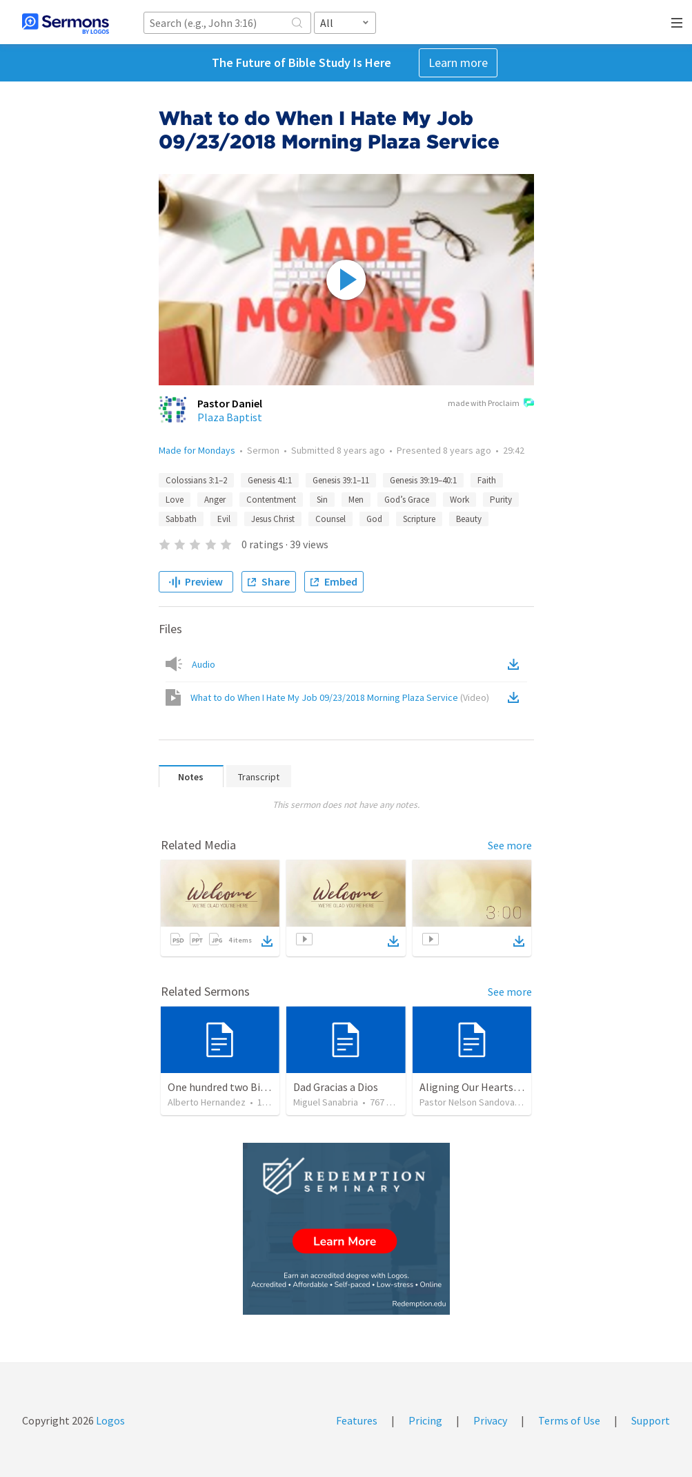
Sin (322, 499)
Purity (501, 499)
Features (356, 1420)
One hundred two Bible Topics (238, 1087)
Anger (215, 499)
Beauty (469, 519)
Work (459, 499)
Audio (203, 664)
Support (650, 1420)
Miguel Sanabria (325, 1102)
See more (510, 845)
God (374, 519)
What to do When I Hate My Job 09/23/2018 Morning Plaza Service (339, 697)
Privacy (490, 1420)
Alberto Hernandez (207, 1102)
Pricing (425, 1420)
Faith (486, 480)
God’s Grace (406, 499)
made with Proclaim (491, 404)
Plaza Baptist (229, 417)
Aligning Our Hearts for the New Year (506, 1087)
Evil (223, 519)
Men (356, 499)
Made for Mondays (197, 450)
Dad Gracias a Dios (335, 1087)
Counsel (330, 519)
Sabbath (181, 519)
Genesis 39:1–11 (341, 480)
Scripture (419, 519)
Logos (109, 1420)
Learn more (458, 62)
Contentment (271, 499)
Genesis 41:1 (270, 480)
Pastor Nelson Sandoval (468, 1102)
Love (175, 499)
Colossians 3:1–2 (196, 480)
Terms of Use (569, 1420)
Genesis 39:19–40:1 (423, 480)
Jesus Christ (273, 519)
